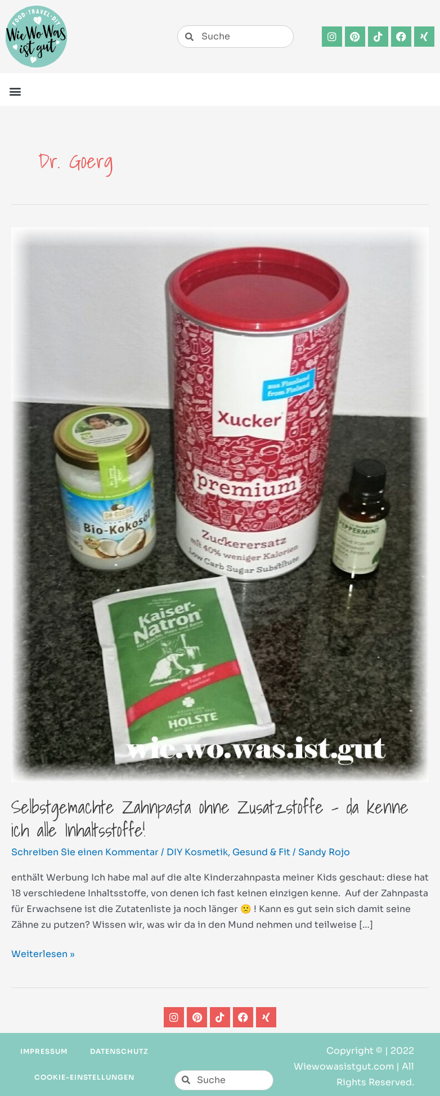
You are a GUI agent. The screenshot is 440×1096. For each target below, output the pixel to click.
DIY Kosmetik (197, 852)
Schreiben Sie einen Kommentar (85, 852)
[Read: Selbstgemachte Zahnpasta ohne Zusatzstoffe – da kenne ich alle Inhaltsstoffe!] (220, 504)
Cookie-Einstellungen (84, 1077)
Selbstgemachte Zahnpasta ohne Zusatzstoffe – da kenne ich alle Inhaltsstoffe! (209, 818)
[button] (15, 91)
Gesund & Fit (261, 852)
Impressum (44, 1051)
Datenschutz (119, 1051)
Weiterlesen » (43, 953)
